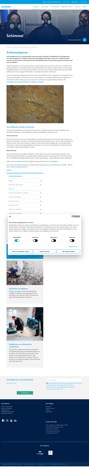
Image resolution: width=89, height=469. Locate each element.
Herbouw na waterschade (16, 185)
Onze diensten (5, 408)
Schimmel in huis (13, 205)
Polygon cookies (42, 466)
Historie (47, 414)
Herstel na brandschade (6, 412)
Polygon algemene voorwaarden (57, 466)
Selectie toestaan (45, 251)
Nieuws (85, 6)
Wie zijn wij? (48, 411)
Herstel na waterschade (6, 411)
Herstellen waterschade (15, 213)
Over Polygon (55, 6)
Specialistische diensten (6, 417)
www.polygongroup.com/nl (52, 437)
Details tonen (73, 246)
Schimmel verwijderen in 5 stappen (18, 193)
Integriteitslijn (49, 416)
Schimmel (11, 189)
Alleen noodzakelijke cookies (20, 251)
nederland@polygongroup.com (53, 435)
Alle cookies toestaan (68, 251)
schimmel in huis (22, 161)
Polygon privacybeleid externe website (11, 466)
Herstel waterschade (24, 47)
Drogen (11, 180)
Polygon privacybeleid (29, 466)
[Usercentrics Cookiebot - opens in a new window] (73, 216)
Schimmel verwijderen (15, 197)
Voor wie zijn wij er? (50, 412)
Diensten (36, 6)
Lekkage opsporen (5, 414)
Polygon (9, 47)
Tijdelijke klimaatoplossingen (7, 416)
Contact (77, 6)
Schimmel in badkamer (15, 209)
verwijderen (54, 161)
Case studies (44, 6)
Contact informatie (51, 426)
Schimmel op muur (14, 201)
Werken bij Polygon (67, 6)
